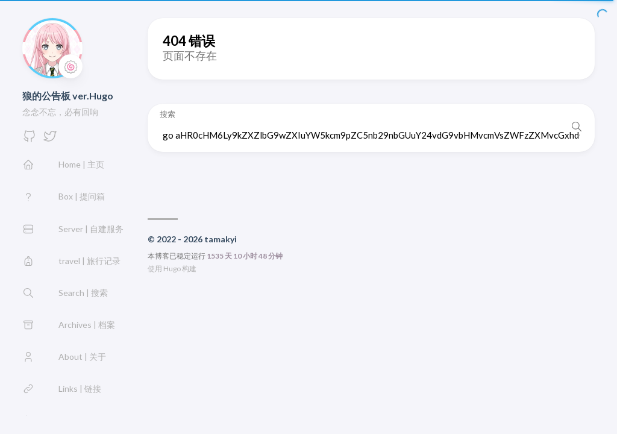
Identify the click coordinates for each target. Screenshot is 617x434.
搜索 (167, 114)
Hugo (172, 268)
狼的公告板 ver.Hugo (67, 95)
